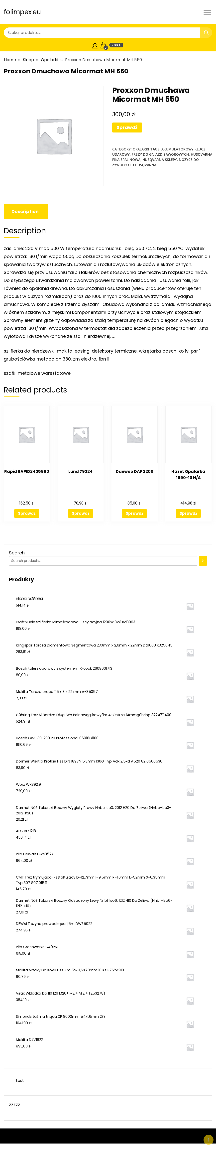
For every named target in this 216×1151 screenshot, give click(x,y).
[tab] (25, 211)
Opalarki (141, 149)
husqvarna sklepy (159, 159)
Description (25, 211)
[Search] (203, 561)
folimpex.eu (22, 11)
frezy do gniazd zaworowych (160, 154)
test (20, 1080)
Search (17, 553)
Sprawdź (127, 127)
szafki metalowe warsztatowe (37, 373)
